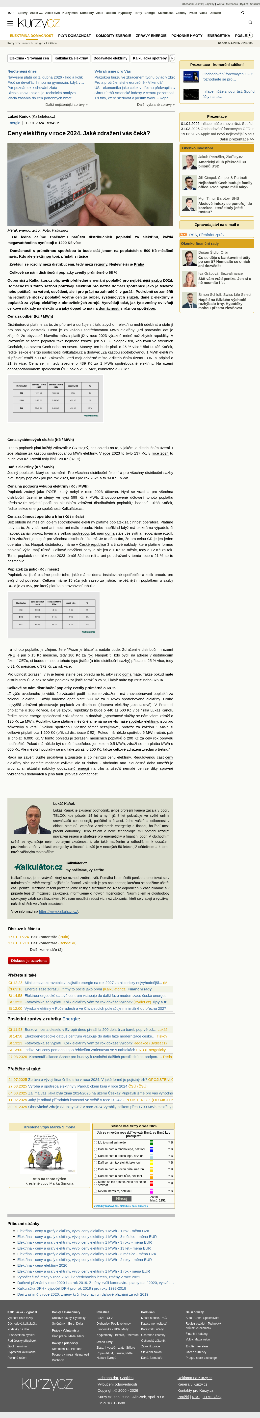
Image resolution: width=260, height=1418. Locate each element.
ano (123, 763)
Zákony (181, 13)
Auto (189, 1318)
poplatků (123, 237)
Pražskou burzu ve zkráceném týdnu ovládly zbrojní (137, 77)
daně (145, 297)
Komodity (87, 13)
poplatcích (129, 250)
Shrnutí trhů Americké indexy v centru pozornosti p (136, 93)
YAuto (220, 3)
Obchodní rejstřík (192, 3)
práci (89, 291)
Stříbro (130, 1347)
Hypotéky (125, 13)
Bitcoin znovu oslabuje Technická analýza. (42, 93)
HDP (117, 1329)
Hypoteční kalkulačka (21, 1352)
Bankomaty (72, 1312)
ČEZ (30, 680)
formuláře (156, 1358)
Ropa (100, 1353)
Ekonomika (104, 1329)
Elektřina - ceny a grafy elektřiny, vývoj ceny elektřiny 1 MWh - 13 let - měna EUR (84, 1248)
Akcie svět (52, 13)
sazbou (50, 286)
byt (58, 743)
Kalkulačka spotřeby (150, 58)
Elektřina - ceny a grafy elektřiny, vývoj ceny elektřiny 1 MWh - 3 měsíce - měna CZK (86, 1254)
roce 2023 (98, 335)
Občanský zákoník (153, 1340)
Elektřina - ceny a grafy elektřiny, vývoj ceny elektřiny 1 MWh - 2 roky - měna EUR (84, 1259)
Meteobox (232, 3)
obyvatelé (35, 335)
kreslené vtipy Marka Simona (48, 1178)
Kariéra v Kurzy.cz (193, 1384)
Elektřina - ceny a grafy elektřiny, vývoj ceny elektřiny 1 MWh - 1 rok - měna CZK (83, 1231)
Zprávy (22, 13)
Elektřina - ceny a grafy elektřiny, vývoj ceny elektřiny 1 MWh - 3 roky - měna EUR (84, 1242)
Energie (13, 123)
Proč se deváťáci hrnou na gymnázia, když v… (45, 82)
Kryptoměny (104, 1335)
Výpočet (31, 1312)
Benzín (119, 1353)
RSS (193, 235)
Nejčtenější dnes (22, 71)
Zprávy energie (151, 36)
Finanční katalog (197, 1334)
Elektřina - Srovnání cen (29, 58)
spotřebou (67, 250)
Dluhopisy (103, 1323)
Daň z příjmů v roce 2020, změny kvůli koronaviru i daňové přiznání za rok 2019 (82, 1294)
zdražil (86, 341)
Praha (139, 264)
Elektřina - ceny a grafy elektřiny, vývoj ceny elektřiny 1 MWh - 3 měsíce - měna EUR (87, 1236)
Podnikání (148, 1312)
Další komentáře (43, 949)
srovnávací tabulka (80, 586)
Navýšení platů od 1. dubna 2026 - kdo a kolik (45, 77)
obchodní (110, 763)
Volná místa (71, 1330)
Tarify (138, 13)
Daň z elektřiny (20, 467)
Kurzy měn (70, 13)
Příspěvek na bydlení (21, 1335)
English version (197, 1346)
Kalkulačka (166, 13)
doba (151, 763)
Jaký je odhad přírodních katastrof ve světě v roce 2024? (75, 1100)
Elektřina (51, 43)
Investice (103, 1312)
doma (110, 533)
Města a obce (150, 1318)
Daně (144, 1358)
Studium (255, 3)
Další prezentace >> (236, 139)
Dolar (79, 1323)
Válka (203, 13)
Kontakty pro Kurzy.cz (195, 1390)
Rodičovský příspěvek (21, 1340)
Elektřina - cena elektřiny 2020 (42, 1265)
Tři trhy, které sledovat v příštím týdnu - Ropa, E (134, 98)
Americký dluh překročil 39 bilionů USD (222, 164)
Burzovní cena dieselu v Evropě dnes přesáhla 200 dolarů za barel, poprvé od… (90, 1029)
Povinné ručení (17, 1358)
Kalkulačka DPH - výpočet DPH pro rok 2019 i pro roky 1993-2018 (71, 1288)
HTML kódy (212, 1397)
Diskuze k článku (24, 929)
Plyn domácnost (74, 36)
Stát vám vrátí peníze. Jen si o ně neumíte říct (224, 280)
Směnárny (59, 1323)
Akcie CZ (36, 13)
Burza (100, 1318)
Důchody (58, 1360)
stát (96, 250)
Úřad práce (59, 1336)
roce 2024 (160, 453)
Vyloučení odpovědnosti (117, 1384)
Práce (193, 13)
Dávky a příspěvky (65, 1343)
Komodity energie (113, 36)
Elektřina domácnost (31, 36)
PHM (109, 1353)
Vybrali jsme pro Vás (113, 71)
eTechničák (203, 1328)
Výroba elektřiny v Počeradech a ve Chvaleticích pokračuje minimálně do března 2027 (95, 1008)
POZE (51, 492)
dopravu (106, 705)
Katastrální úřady (152, 1329)
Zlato (100, 13)
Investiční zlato (114, 1347)
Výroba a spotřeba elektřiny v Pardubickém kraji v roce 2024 (77, 1086)
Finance (25, 43)
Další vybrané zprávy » (156, 104)
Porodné (76, 1349)
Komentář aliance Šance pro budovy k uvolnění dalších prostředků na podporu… (95, 1057)
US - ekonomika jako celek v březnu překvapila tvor (137, 87)
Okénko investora (197, 148)
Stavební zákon (151, 1352)
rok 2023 (60, 478)
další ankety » (140, 1206)
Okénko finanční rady (200, 243)
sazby (168, 472)
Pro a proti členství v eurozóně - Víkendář (129, 82)
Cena (198, 1318)
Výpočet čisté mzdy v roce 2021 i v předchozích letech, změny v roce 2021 (78, 1277)
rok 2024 (91, 478)
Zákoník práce (150, 1346)
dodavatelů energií (73, 768)
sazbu (156, 280)
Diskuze (215, 13)
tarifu (60, 774)
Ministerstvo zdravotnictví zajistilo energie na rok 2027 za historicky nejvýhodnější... (93, 983)
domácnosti (109, 308)
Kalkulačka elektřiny (71, 58)
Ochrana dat (108, 1378)
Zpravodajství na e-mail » (217, 224)
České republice (92, 544)
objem (52, 522)
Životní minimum (18, 1346)
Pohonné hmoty (187, 36)
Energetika (219, 36)
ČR (75, 448)
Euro (71, 1323)
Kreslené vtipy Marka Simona (49, 1127)
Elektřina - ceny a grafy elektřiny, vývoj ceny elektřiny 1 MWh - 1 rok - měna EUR (83, 1271)
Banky (56, 1312)
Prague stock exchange (201, 1358)
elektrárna (144, 527)
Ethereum (132, 1335)
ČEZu (23, 660)
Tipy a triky (162, 1002)
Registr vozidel (195, 1323)
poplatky (66, 272)
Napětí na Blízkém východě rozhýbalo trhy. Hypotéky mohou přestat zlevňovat (222, 303)
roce (146, 555)
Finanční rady (140, 989)
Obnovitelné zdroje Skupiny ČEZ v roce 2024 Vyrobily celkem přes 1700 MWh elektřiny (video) (106, 1107)
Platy (80, 1336)
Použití (183, 1397)
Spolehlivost (211, 1318)
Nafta (129, 1353)
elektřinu (150, 237)
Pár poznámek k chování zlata (32, 87)
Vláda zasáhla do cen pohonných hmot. (40, 98)
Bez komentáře (44, 937)
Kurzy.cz (12, 43)
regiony (100, 264)
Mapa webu (202, 1339)
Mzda (72, 1336)
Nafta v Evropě (106, 1358)
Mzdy (125, 1329)
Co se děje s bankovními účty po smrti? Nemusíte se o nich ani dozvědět (224, 261)
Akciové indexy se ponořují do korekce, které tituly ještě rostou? (225, 207)
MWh (47, 316)
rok (169, 550)
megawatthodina (22, 243)
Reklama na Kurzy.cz (195, 1378)
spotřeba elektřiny (143, 721)
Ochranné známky (153, 1335)
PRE (11, 655)
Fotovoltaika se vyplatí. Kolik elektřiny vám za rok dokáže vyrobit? (78, 1002)
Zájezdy (209, 3)
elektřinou (42, 256)
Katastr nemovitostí (154, 1323)
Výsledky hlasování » (106, 1206)
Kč (70, 243)
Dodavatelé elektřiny (110, 58)
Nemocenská (60, 1349)
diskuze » (125, 1206)
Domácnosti (20, 250)
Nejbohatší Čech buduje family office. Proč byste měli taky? (225, 185)
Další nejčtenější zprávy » (67, 104)
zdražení (85, 503)
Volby (189, 1339)
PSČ (164, 1318)
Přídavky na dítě (18, 1329)
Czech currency (196, 1352)
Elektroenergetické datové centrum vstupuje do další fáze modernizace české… (90, 1036)
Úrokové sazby (61, 1318)
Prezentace (217, 116)
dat (165, 330)
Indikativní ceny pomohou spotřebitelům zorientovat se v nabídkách (80, 1050)
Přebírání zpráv (212, 235)
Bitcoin (111, 13)
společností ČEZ (55, 369)
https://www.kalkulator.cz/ (58, 911)
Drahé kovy (105, 1342)
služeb (132, 297)
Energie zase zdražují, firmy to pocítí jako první (63, 989)
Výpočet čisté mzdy (20, 1318)
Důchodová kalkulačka (22, 1323)
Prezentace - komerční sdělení (216, 64)
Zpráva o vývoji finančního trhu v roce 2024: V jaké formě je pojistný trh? (87, 1079)
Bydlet (244, 3)
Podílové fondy (120, 1323)
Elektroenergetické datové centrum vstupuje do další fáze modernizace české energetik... (98, 995)
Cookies (126, 1378)
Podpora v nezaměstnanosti (70, 1354)
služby (129, 716)
